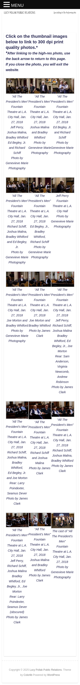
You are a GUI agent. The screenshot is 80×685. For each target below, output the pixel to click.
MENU (17, 5)
